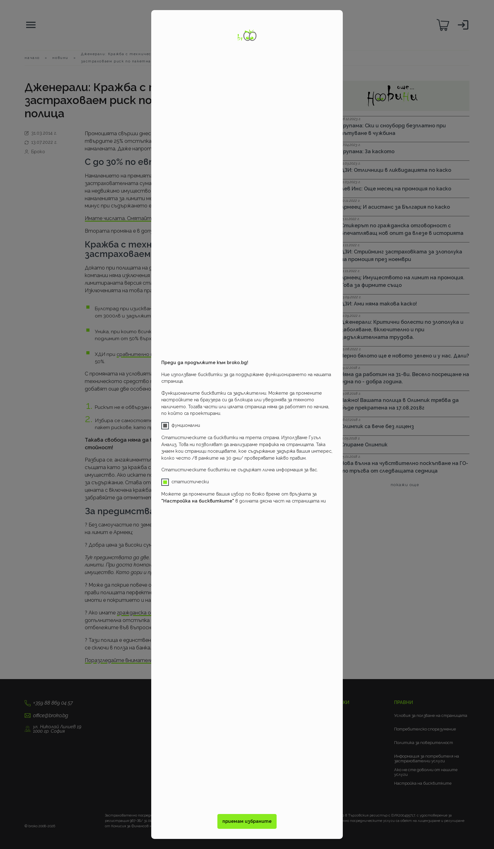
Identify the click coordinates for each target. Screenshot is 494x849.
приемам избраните (247, 821)
